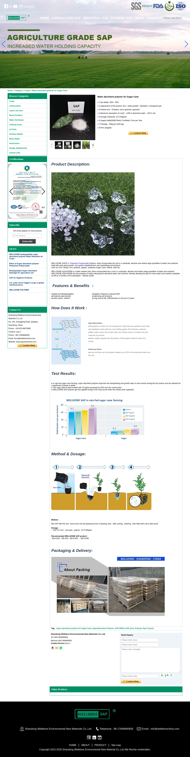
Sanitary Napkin (16, 134)
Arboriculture (15, 106)
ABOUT (85, 745)
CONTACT (153, 18)
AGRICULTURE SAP (66, 18)
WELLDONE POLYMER (19, 290)
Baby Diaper (14, 139)
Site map (116, 745)
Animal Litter (14, 153)
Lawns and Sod (16, 111)
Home (10, 90)
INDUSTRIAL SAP (95, 18)
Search (183, 18)
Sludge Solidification (18, 148)
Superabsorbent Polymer (104, 628)
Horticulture (14, 143)
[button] (92, 85)
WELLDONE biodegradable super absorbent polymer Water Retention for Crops (26, 256)
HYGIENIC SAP (121, 18)
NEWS (139, 18)
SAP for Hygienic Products (20, 278)
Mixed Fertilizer (15, 115)
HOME (44, 18)
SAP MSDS (119, 628)
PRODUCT (100, 745)
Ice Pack (13, 129)
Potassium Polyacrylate (79, 263)
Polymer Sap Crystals (144, 628)
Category (19, 90)
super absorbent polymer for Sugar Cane (73, 628)
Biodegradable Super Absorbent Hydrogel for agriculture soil (23, 272)
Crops (27, 90)
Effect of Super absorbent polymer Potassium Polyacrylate (24, 265)
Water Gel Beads (16, 120)
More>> (41, 249)
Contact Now (27, 345)
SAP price (130, 628)
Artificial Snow (15, 125)
